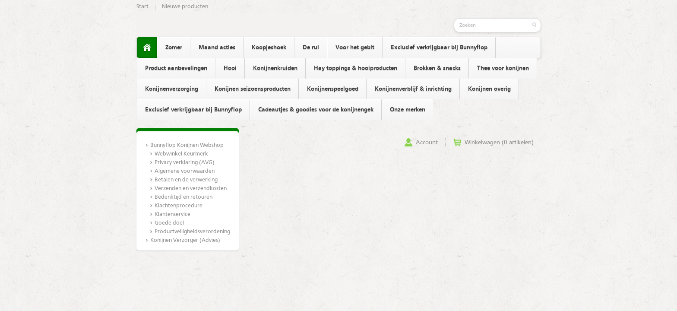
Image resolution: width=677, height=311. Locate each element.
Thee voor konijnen (503, 68)
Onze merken (407, 110)
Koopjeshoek (269, 47)
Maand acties (217, 47)
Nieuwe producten (185, 7)
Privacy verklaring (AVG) (185, 162)
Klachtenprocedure (178, 206)
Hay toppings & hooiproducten (355, 68)
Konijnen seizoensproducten (253, 89)
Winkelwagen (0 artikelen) (499, 143)
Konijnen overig (489, 89)
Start (142, 7)
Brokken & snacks (437, 68)
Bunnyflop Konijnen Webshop (187, 145)
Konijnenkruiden (275, 68)
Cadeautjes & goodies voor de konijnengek (315, 110)
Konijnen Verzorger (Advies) (185, 240)
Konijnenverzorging (171, 89)
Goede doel (169, 223)
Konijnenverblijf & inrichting (413, 89)
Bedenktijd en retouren (183, 197)
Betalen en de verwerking (186, 180)
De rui (311, 47)
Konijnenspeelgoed (332, 89)
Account (427, 143)
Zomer (173, 47)
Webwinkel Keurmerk (181, 154)
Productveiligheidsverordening (192, 232)
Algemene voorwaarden (185, 171)
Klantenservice (172, 214)
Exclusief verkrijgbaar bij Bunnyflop (439, 47)
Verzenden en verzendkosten (191, 188)
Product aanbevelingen (176, 68)
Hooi (230, 68)
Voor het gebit (354, 47)
